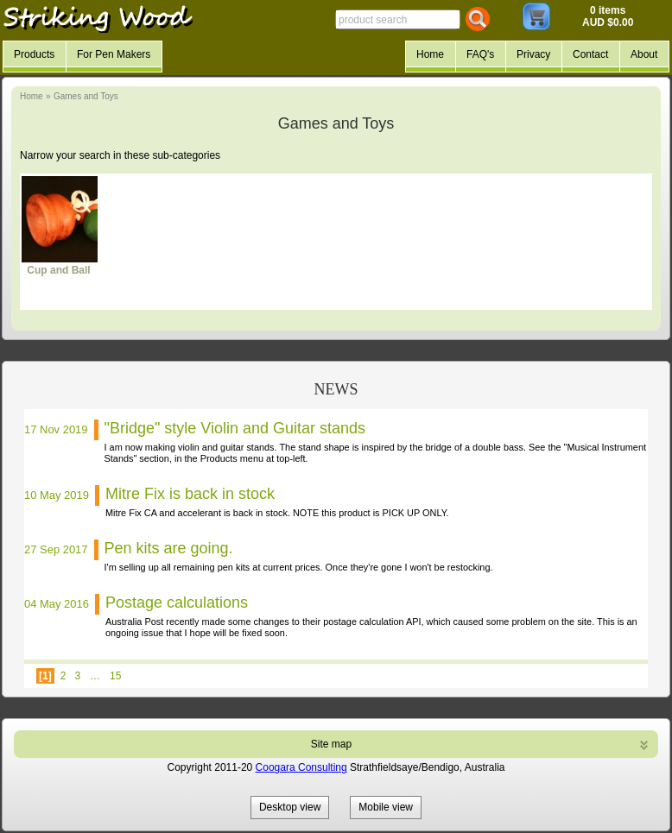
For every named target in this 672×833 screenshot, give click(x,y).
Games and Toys (86, 96)
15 (115, 676)
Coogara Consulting (301, 767)
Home (31, 96)
